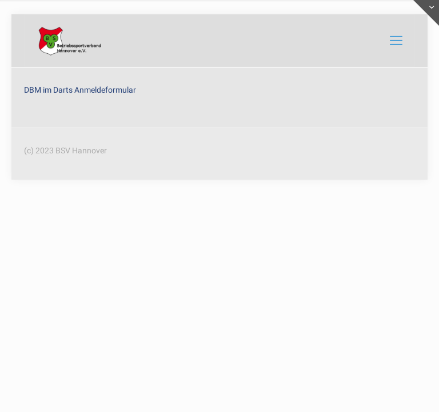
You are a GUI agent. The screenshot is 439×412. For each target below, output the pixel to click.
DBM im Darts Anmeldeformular (80, 89)
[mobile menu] (396, 40)
